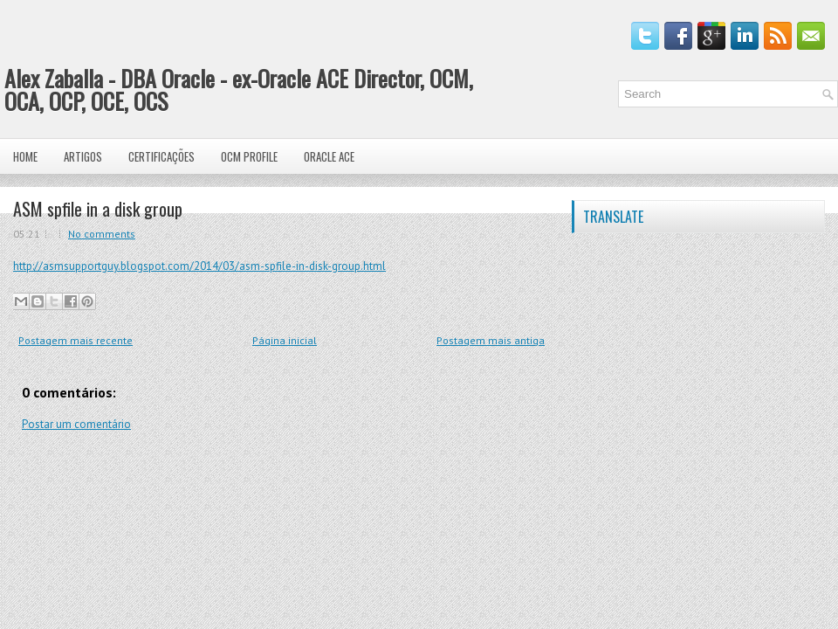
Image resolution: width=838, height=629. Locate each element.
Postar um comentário (76, 424)
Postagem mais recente (75, 340)
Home (25, 156)
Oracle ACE (329, 156)
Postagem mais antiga (490, 340)
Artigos (83, 156)
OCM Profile (249, 156)
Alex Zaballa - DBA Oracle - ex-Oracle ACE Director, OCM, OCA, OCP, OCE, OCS (238, 89)
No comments (101, 233)
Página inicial (284, 340)
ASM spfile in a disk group (97, 209)
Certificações (161, 156)
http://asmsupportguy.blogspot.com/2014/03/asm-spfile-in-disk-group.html (199, 266)
